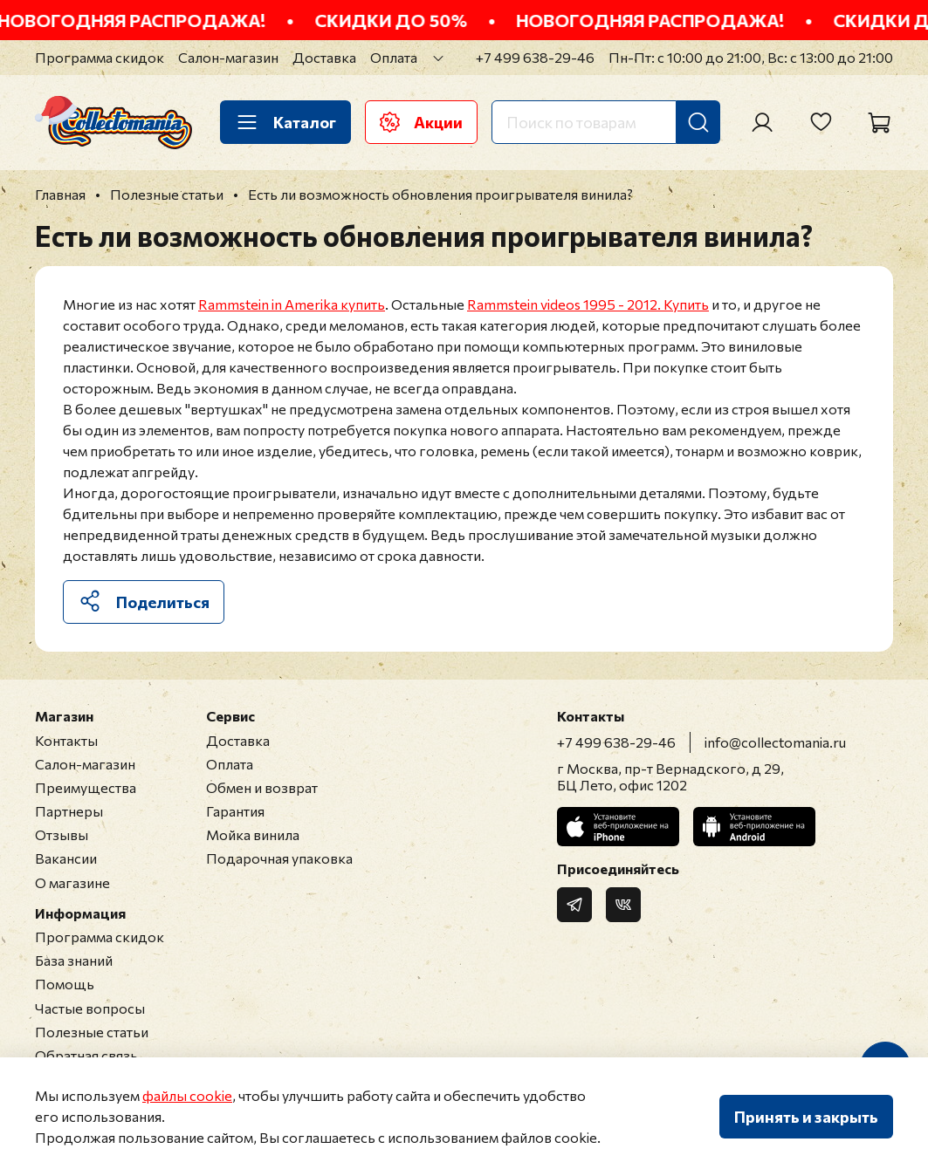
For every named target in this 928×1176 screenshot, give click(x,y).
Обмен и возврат (262, 787)
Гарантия (235, 811)
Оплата (393, 57)
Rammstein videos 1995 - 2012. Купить (588, 304)
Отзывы (61, 834)
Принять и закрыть (806, 1116)
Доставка (324, 57)
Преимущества (85, 787)
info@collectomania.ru (775, 742)
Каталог (285, 122)
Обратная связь (86, 1055)
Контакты (66, 740)
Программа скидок (99, 57)
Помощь (64, 983)
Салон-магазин (228, 57)
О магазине (72, 882)
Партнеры (69, 811)
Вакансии (66, 858)
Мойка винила (252, 834)
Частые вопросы (90, 1008)
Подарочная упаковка (279, 858)
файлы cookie (187, 1095)
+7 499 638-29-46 (535, 57)
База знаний (74, 960)
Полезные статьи (91, 1031)
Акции (421, 122)
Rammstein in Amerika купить (291, 304)
